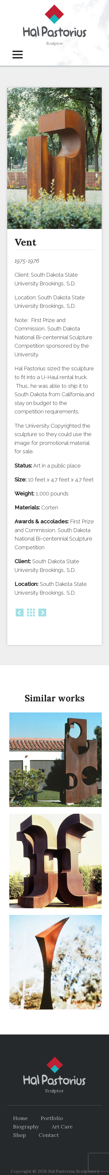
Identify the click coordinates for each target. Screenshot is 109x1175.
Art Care (62, 1112)
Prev (20, 612)
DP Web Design (54, 1162)
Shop (19, 1120)
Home (20, 1103)
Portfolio (52, 1103)
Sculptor (54, 43)
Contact (49, 1120)
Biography (26, 1112)
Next (42, 612)
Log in (78, 1162)
